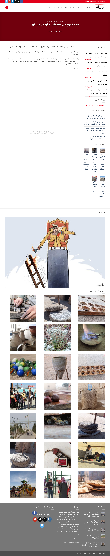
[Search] (6, 7)
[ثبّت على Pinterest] (41, 132)
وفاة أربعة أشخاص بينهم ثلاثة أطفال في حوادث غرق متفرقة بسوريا (91, 514)
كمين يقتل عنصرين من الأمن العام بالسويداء (102, 189)
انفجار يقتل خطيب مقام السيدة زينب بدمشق (91, 530)
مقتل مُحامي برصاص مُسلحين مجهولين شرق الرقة (86, 161)
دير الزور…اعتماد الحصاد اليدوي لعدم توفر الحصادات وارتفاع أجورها (95, 130)
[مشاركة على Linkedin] (38, 132)
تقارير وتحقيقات (74, 7)
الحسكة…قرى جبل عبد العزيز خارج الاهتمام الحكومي (91, 537)
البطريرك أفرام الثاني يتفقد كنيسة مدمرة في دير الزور (91, 523)
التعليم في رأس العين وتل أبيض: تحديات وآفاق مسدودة (95, 117)
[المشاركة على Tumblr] (34, 132)
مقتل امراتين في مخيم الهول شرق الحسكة (102, 161)
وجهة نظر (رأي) (53, 7)
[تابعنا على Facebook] (21, 1)
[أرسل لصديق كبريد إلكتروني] (45, 132)
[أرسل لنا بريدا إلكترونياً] (15, 1)
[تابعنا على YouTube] (9, 1)
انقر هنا (76, 538)
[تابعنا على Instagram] (49, 519)
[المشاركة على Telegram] (31, 132)
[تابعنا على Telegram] (6, 1)
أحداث (88, 7)
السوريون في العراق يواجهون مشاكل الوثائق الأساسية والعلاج (94, 123)
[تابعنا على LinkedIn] (12, 1)
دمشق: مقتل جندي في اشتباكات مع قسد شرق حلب (96, 137)
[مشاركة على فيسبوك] (52, 132)
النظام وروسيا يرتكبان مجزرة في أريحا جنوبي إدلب (94, 163)
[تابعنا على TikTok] (18, 1)
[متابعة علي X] (44, 519)
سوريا (82, 7)
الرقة (56, 22)
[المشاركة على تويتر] (48, 132)
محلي (49, 22)
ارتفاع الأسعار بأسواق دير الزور (94, 187)
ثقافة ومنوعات (62, 7)
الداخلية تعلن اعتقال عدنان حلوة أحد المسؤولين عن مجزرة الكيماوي (90, 545)
